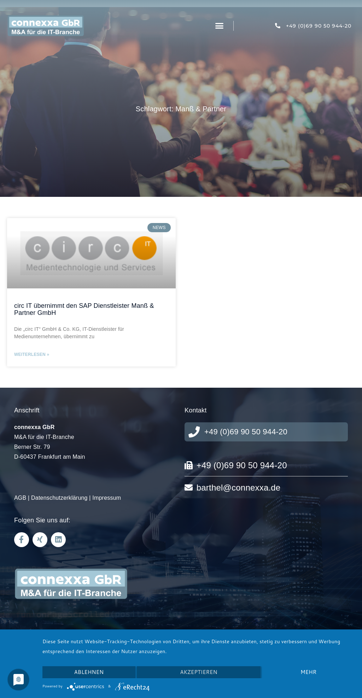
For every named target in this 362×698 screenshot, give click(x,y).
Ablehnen (89, 672)
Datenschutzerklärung (59, 498)
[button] (219, 26)
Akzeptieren (198, 672)
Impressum (106, 498)
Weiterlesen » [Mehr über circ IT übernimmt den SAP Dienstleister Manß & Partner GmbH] (31, 354)
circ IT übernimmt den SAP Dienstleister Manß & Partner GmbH (84, 309)
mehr (308, 672)
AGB (20, 498)
